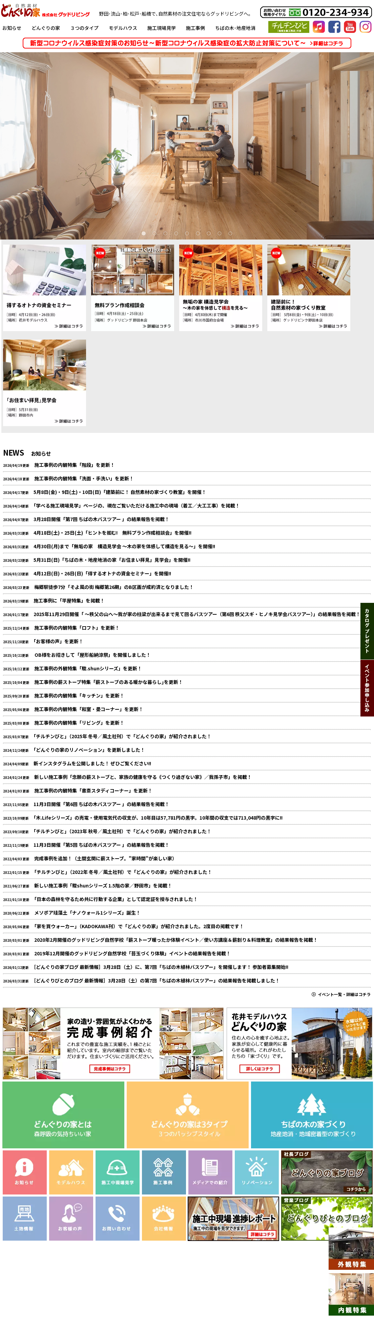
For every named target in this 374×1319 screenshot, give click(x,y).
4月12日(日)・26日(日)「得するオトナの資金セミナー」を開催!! (102, 573)
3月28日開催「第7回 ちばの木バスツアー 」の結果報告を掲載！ (101, 519)
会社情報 (249, 1288)
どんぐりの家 (46, 27)
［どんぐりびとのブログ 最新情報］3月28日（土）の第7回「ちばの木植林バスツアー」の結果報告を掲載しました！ (157, 980)
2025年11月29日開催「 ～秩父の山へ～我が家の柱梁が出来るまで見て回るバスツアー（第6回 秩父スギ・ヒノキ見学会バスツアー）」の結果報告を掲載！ (197, 614)
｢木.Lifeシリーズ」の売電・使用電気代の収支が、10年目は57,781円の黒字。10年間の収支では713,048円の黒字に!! (158, 817)
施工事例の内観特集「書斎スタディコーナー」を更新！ (93, 790)
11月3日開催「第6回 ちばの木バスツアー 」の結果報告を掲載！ (101, 804)
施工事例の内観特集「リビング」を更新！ (79, 722)
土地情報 (100, 1288)
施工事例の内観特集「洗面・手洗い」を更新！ (84, 478)
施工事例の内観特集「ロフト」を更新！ (77, 627)
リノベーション (65, 1288)
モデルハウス (123, 27)
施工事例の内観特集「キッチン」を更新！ (79, 695)
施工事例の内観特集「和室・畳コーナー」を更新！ (88, 709)
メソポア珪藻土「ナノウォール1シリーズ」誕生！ (87, 912)
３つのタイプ (84, 27)
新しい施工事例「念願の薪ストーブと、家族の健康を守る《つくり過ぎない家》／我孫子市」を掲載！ (143, 776)
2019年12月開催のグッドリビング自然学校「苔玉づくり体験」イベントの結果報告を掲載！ (132, 953)
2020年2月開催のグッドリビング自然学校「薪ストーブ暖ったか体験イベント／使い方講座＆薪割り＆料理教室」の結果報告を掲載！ (176, 939)
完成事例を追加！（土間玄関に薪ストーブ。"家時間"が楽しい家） (105, 858)
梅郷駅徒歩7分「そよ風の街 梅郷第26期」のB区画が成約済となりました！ (114, 587)
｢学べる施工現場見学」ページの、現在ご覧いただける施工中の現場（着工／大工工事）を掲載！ (137, 505)
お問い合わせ (215, 1288)
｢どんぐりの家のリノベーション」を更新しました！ (89, 749)
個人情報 (308, 1288)
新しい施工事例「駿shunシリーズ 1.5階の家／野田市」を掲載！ (103, 885)
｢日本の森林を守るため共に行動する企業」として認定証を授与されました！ (116, 899)
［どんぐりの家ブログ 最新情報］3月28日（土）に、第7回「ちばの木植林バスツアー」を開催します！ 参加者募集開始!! (161, 966)
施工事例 (195, 27)
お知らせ (11, 27)
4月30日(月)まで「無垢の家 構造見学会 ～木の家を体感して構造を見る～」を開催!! (124, 546)
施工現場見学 (161, 27)
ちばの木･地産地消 (235, 27)
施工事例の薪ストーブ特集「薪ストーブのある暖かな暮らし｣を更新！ (108, 681)
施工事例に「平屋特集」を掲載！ (69, 600)
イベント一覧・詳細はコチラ (341, 994)
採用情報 (278, 1288)
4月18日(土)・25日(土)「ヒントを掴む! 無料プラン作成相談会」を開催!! (112, 532)
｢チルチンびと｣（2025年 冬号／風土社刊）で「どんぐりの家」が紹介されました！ (122, 736)
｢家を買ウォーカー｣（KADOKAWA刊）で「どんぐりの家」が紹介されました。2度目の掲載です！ (139, 926)
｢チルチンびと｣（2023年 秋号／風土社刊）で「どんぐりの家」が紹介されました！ (122, 831)
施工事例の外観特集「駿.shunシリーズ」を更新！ (88, 668)
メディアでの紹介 (173, 1288)
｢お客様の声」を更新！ (58, 641)
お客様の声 (132, 1288)
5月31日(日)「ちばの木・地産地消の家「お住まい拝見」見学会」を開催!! (112, 559)
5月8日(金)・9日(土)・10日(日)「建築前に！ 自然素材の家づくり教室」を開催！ (120, 492)
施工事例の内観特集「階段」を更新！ (74, 464)
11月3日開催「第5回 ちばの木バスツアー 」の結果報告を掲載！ (101, 844)
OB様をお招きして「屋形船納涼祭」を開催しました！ (92, 654)
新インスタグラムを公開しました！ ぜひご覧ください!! (92, 763)
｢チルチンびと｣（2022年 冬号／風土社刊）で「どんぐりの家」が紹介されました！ (123, 871)
